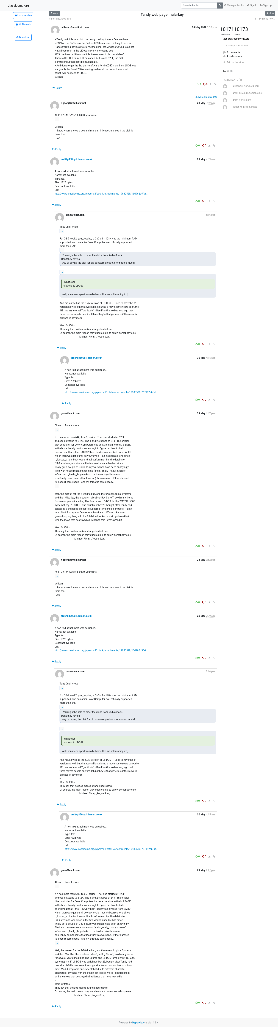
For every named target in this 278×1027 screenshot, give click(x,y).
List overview (23, 15)
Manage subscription (236, 45)
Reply (57, 88)
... (57, 119)
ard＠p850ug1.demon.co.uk (76, 159)
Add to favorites (233, 62)
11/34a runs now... (265, 18)
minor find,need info (60, 18)
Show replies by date (206, 97)
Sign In (252, 5)
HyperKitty (138, 1022)
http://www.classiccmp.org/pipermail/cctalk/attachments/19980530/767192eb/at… (111, 392)
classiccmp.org (18, 5)
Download (23, 37)
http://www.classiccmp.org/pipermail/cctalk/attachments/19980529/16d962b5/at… (101, 193)
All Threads (23, 24)
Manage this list (234, 5)
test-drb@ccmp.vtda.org (236, 38)
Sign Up (266, 5)
